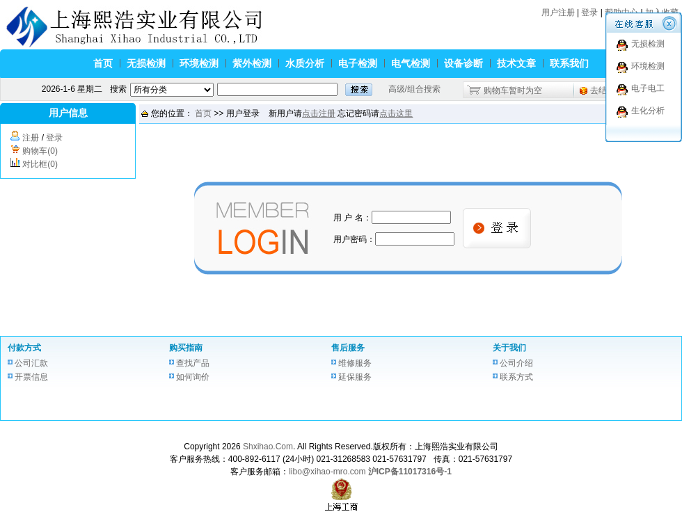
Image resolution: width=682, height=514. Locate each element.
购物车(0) (40, 151)
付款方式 (24, 348)
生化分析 (648, 110)
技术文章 (516, 63)
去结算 (602, 90)
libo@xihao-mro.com (327, 471)
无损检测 (146, 63)
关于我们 (509, 348)
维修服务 (355, 363)
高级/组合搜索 (414, 89)
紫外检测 (251, 63)
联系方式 (516, 377)
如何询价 (192, 377)
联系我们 (569, 63)
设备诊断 (463, 63)
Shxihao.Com (268, 446)
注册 (30, 138)
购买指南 (186, 348)
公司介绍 (516, 363)
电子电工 (648, 88)
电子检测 (357, 63)
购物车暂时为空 (513, 90)
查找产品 (192, 363)
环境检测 (199, 63)
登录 (589, 12)
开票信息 (31, 377)
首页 (103, 63)
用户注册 (558, 12)
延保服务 (355, 377)
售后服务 (348, 348)
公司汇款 (31, 363)
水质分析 (304, 63)
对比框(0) (40, 164)
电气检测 (410, 63)
